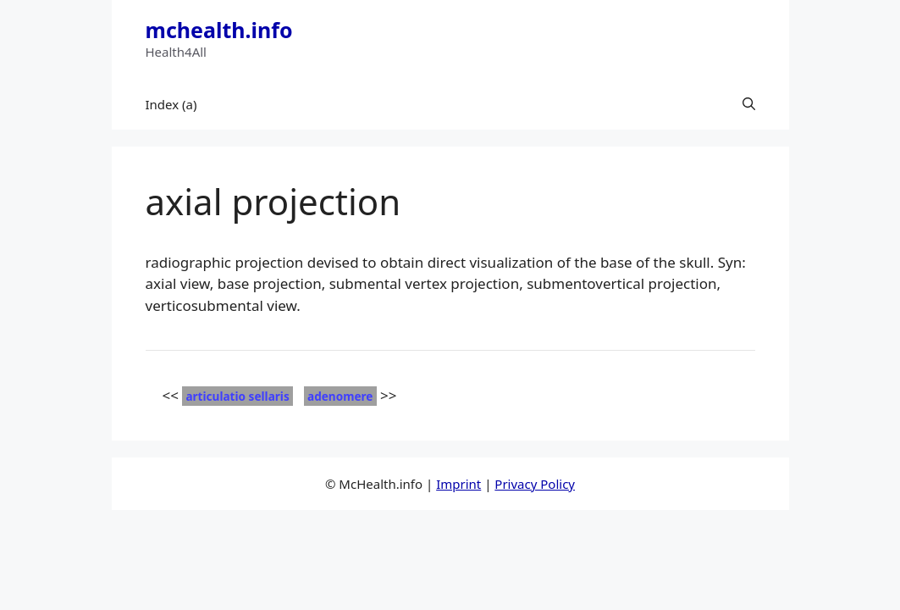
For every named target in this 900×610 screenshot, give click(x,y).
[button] (749, 104)
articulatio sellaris (237, 396)
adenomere (340, 396)
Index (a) (171, 104)
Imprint (458, 483)
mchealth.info (219, 29)
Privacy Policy (534, 483)
